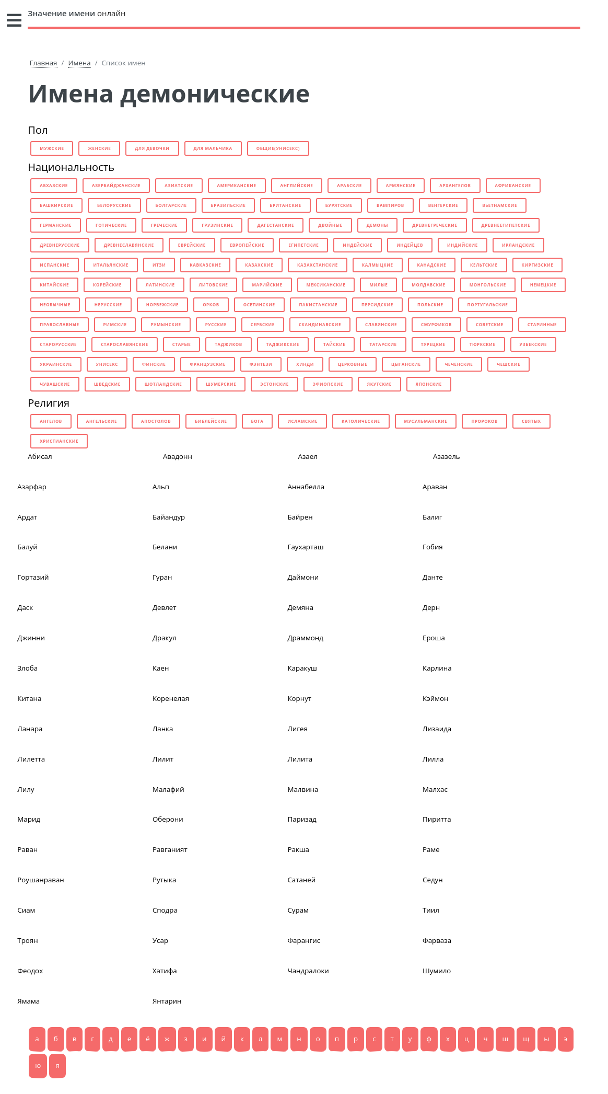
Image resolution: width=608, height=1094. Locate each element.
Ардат (27, 517)
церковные (352, 364)
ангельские (101, 421)
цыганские (406, 364)
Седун (433, 879)
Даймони (303, 577)
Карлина (437, 668)
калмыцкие (377, 265)
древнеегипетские (506, 225)
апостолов (156, 421)
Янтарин (167, 1001)
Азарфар (31, 486)
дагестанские (275, 225)
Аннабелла (305, 486)
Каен (161, 668)
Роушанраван (40, 879)
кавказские (205, 265)
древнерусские (59, 245)
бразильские (228, 205)
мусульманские (426, 421)
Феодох (30, 970)
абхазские (54, 185)
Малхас (435, 789)
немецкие (543, 284)
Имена (79, 62)
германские (56, 225)
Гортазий (33, 577)
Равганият (170, 849)
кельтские (484, 265)
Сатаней (301, 879)
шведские (107, 384)
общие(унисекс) (278, 148)
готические (111, 225)
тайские (334, 344)
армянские (400, 185)
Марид (28, 819)
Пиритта (437, 819)
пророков (484, 421)
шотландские (163, 384)
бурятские (339, 205)
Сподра (165, 910)
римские (115, 324)
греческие (164, 225)
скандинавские (320, 324)
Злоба (27, 668)
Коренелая (171, 698)
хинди (305, 364)
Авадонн (177, 456)
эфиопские (328, 384)
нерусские (108, 304)
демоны (377, 225)
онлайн (76, 13)
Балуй (27, 546)
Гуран (162, 577)
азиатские (179, 185)
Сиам (26, 910)
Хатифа (165, 970)
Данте (433, 577)
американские (236, 185)
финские (154, 364)
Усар (160, 940)
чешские (508, 364)
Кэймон (435, 698)
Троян (27, 940)
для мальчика (213, 148)
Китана (29, 698)
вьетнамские (499, 205)
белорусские (114, 205)
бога (257, 421)
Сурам (297, 910)
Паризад (301, 819)
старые (181, 344)
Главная (43, 62)
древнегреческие (434, 225)
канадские (432, 265)
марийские (267, 284)
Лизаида (437, 728)
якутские (379, 384)
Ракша (298, 849)
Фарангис (303, 940)
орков (211, 304)
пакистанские (318, 304)
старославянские (124, 344)
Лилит (163, 759)
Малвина (302, 789)
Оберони (168, 819)
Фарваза (437, 940)
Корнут (299, 698)
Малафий (168, 789)
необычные (55, 304)
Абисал (40, 456)
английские (296, 185)
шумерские (221, 384)
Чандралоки (308, 970)
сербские (263, 324)
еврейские (192, 245)
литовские (213, 284)
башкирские (56, 205)
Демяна (300, 607)
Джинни (31, 637)
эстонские (274, 384)
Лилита (299, 759)
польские (430, 304)
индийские (462, 245)
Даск (25, 607)
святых (531, 421)
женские (99, 148)
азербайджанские (116, 185)
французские (207, 364)
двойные (330, 225)
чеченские (459, 364)
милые (378, 284)
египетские (303, 245)
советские (490, 324)
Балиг (432, 517)
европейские (247, 245)
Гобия (433, 546)
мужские (52, 148)
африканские (513, 185)
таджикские (282, 344)
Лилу (25, 789)
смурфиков (436, 324)
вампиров (390, 205)
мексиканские (326, 284)
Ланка (163, 728)
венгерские (443, 205)
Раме (431, 849)
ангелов (51, 421)
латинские (160, 284)
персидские (377, 304)
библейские (211, 421)
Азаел (307, 456)
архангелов (455, 185)
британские (285, 205)
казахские (259, 265)
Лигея (297, 728)
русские (216, 324)
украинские (56, 364)
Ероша (434, 637)
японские (429, 384)
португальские (487, 304)
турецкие (433, 344)
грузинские (217, 225)
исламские (302, 421)
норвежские (162, 304)
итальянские (110, 265)
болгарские (171, 205)
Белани (165, 546)
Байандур (169, 517)
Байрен (299, 517)
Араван (435, 486)
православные (59, 324)
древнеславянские (129, 245)
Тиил (431, 910)
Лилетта (31, 759)
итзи (159, 265)
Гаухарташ (305, 546)
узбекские (533, 344)
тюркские (483, 344)
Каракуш (302, 668)
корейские (107, 284)
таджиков (228, 344)
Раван (27, 849)
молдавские (428, 284)
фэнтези (261, 364)
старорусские (58, 344)
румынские (165, 324)
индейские (357, 245)
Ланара (29, 728)
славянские (381, 324)
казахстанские (317, 265)
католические (361, 421)
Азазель (446, 456)
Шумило (437, 970)
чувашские (55, 384)
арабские (349, 185)
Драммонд (305, 637)
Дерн (431, 607)
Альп (161, 486)
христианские (59, 441)
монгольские (488, 284)
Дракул (165, 637)
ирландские (518, 245)
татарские (382, 344)
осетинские (259, 304)
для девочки (152, 148)
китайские (54, 284)
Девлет (165, 607)
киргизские (538, 265)
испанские (54, 265)
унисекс (107, 364)
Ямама (28, 1001)
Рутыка (165, 879)
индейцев (409, 245)
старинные (542, 324)
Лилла (433, 759)
